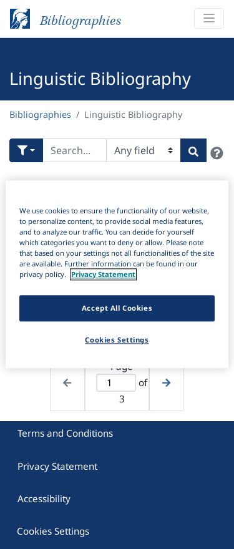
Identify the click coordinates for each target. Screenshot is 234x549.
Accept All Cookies (117, 308)
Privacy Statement (57, 466)
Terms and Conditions (65, 433)
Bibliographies (40, 114)
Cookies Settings (53, 531)
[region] (117, 274)
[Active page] (116, 383)
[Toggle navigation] (209, 18)
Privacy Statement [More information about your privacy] (103, 274)
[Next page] (166, 382)
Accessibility (44, 498)
